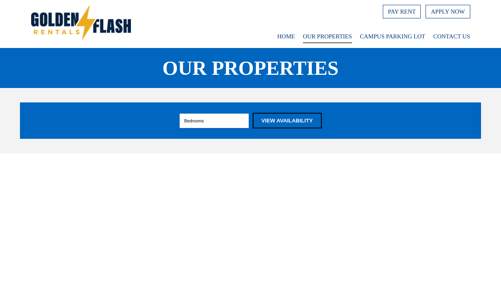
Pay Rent (402, 11)
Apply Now (448, 11)
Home (286, 36)
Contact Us (451, 36)
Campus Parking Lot (393, 36)
